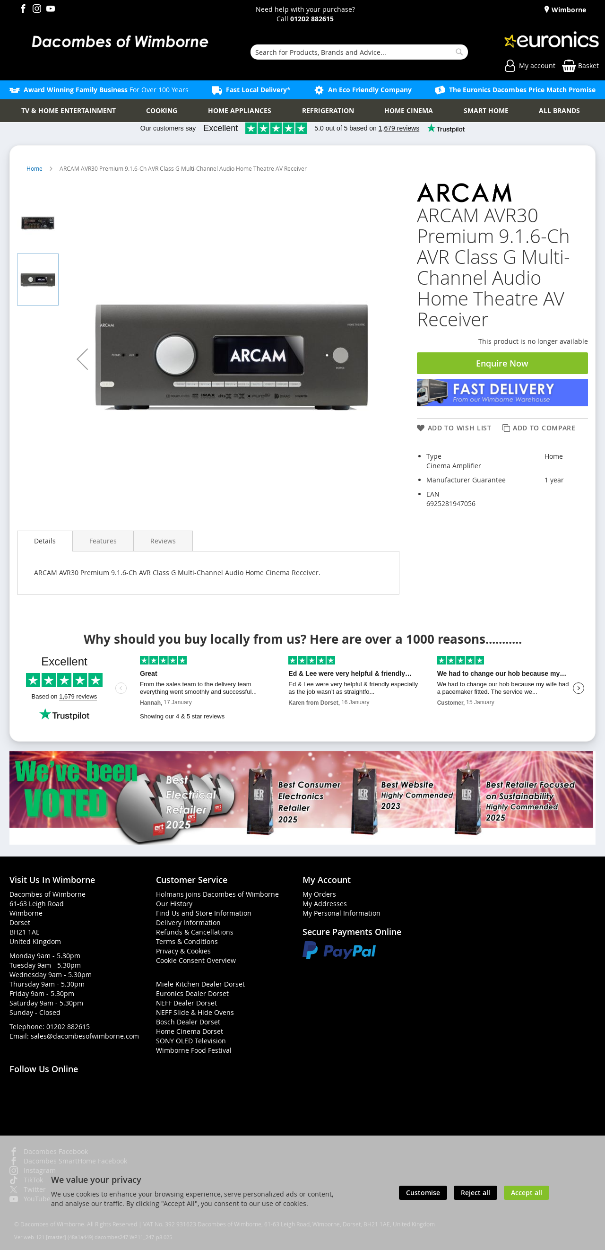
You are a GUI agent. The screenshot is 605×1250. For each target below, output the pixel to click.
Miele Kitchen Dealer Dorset (200, 983)
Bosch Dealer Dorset (188, 1021)
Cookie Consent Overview (196, 960)
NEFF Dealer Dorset (186, 1002)
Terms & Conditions (187, 941)
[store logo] (119, 42)
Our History (174, 903)
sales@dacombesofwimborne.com (85, 1035)
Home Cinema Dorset (189, 1031)
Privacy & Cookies (183, 950)
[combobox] (359, 52)
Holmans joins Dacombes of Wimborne (217, 894)
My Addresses (324, 903)
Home (35, 168)
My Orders (319, 894)
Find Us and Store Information (203, 913)
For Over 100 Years (106, 89)
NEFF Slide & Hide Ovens (195, 1012)
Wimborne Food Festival (194, 1050)
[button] (82, 359)
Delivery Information (188, 922)
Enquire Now (502, 363)
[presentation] (45, 541)
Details (45, 540)
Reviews (163, 540)
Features (103, 540)
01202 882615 (68, 1026)
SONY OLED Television (191, 1040)
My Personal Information (341, 913)
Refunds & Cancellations (194, 931)
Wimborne (568, 9)
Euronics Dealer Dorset (192, 993)
